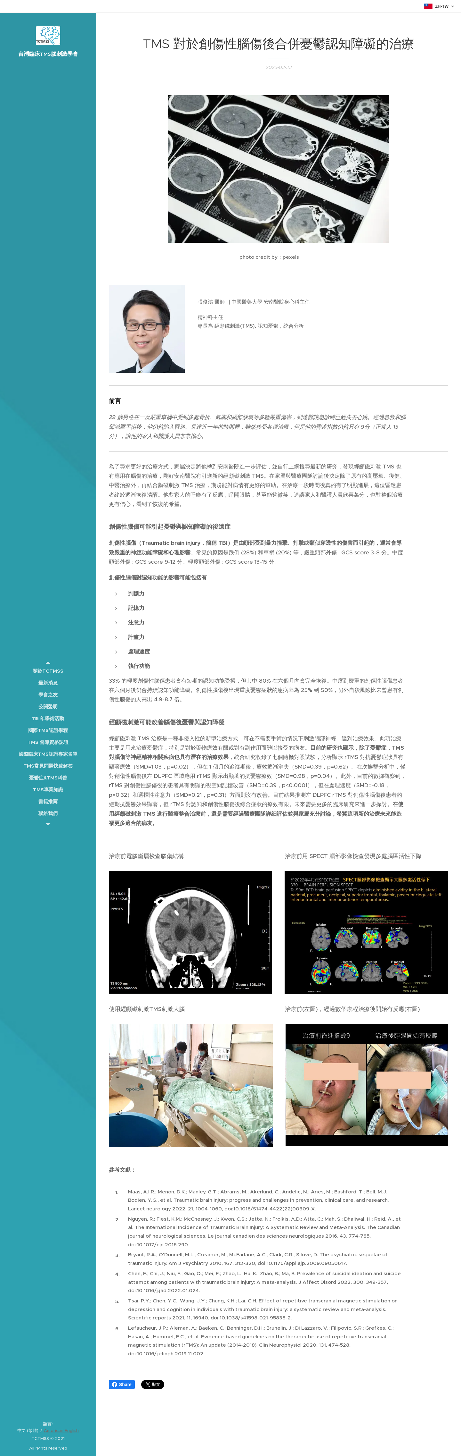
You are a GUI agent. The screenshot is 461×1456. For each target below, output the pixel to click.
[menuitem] (48, 671)
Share (122, 1384)
